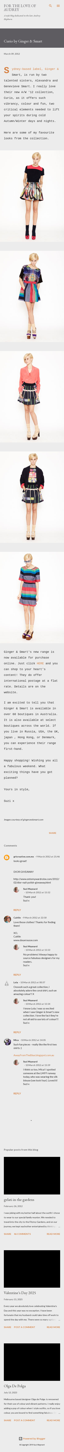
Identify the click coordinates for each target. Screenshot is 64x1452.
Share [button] (52, 833)
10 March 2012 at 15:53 (38, 950)
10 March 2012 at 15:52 (38, 892)
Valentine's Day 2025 (20, 1292)
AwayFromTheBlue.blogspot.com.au (34, 1055)
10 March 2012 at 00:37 (32, 982)
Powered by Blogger (32, 1438)
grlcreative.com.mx (24, 856)
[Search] (50, 6)
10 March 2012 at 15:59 (38, 1065)
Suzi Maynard (30, 888)
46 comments (22, 1234)
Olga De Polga (15, 1385)
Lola (16, 982)
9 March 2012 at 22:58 (34, 917)
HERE (40, 663)
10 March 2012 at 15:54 (38, 1003)
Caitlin (17, 917)
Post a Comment (24, 1327)
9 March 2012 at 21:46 (48, 856)
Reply (17, 909)
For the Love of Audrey (20, 7)
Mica (16, 1040)
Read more (53, 1234)
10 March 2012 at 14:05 (33, 1040)
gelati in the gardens (19, 1199)
